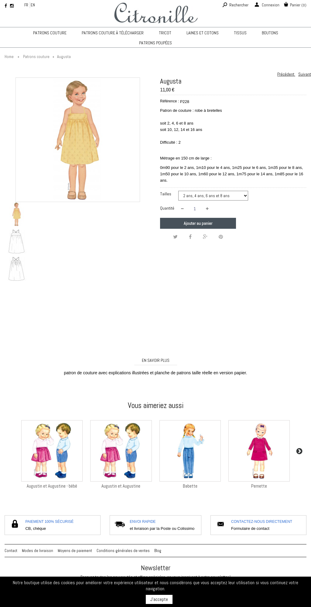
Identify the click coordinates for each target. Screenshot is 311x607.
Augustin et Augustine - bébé (52, 486)
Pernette (259, 486)
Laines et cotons (202, 33)
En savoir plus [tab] (155, 360)
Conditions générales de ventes (123, 550)
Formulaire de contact (250, 528)
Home (9, 56)
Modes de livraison (37, 550)
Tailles (166, 194)
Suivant (304, 74)
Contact (11, 550)
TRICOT (165, 33)
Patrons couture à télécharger (113, 33)
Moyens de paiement (75, 550)
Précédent (286, 74)
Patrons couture (50, 33)
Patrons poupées (155, 43)
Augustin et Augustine (120, 486)
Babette (190, 486)
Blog (157, 550)
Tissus (240, 33)
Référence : (169, 101)
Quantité (167, 208)
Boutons (270, 33)
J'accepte (159, 599)
